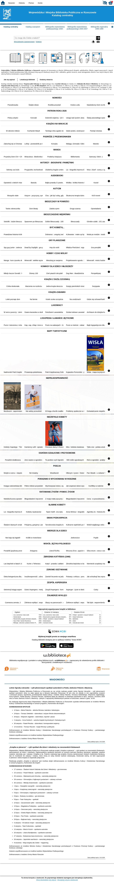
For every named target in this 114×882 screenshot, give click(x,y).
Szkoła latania (17, 617)
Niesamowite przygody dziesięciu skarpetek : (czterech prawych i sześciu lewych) (35, 619)
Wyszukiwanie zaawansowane (24, 42)
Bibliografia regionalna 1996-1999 (99, 28)
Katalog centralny (11, 27)
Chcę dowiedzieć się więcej (46, 880)
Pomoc (31, 3)
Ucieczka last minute (78, 622)
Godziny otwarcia (46, 80)
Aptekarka (75, 619)
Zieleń (74, 621)
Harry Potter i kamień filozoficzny (22, 621)
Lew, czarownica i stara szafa (21, 615)
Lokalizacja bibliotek (27, 80)
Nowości (11, 3)
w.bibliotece (61, 660)
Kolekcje (38, 42)
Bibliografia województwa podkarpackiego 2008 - (55, 28)
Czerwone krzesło (48, 622)
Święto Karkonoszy (78, 617)
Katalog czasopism (33, 27)
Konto (40, 3)
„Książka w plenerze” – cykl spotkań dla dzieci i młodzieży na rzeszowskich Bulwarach (44, 747)
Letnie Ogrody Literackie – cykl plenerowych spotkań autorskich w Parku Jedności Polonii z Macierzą (50, 688)
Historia (22, 3)
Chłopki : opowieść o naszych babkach (53, 619)
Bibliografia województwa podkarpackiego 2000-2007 (77, 28)
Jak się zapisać (9, 80)
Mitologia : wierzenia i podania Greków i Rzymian (26, 622)
